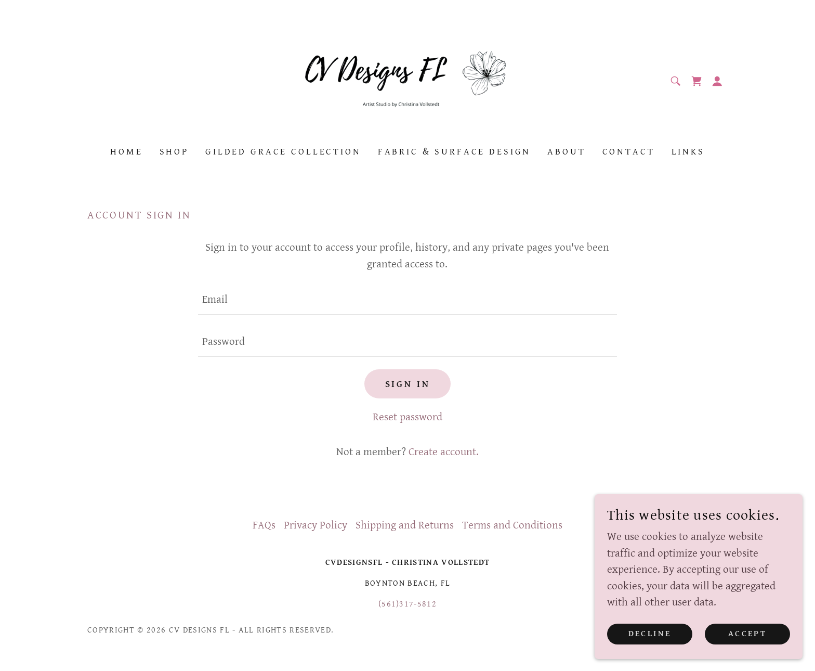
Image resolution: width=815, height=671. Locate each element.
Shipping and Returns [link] (405, 525)
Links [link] (688, 151)
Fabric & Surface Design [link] (454, 151)
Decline (650, 634)
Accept (747, 634)
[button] (717, 81)
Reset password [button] (407, 417)
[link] (408, 80)
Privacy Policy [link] (315, 525)
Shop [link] (174, 151)
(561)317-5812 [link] (407, 604)
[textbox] (407, 300)
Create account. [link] (444, 452)
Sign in (407, 384)
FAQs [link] (264, 525)
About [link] (566, 151)
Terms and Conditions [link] (512, 525)
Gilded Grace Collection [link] (283, 151)
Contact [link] (628, 151)
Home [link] (126, 151)
